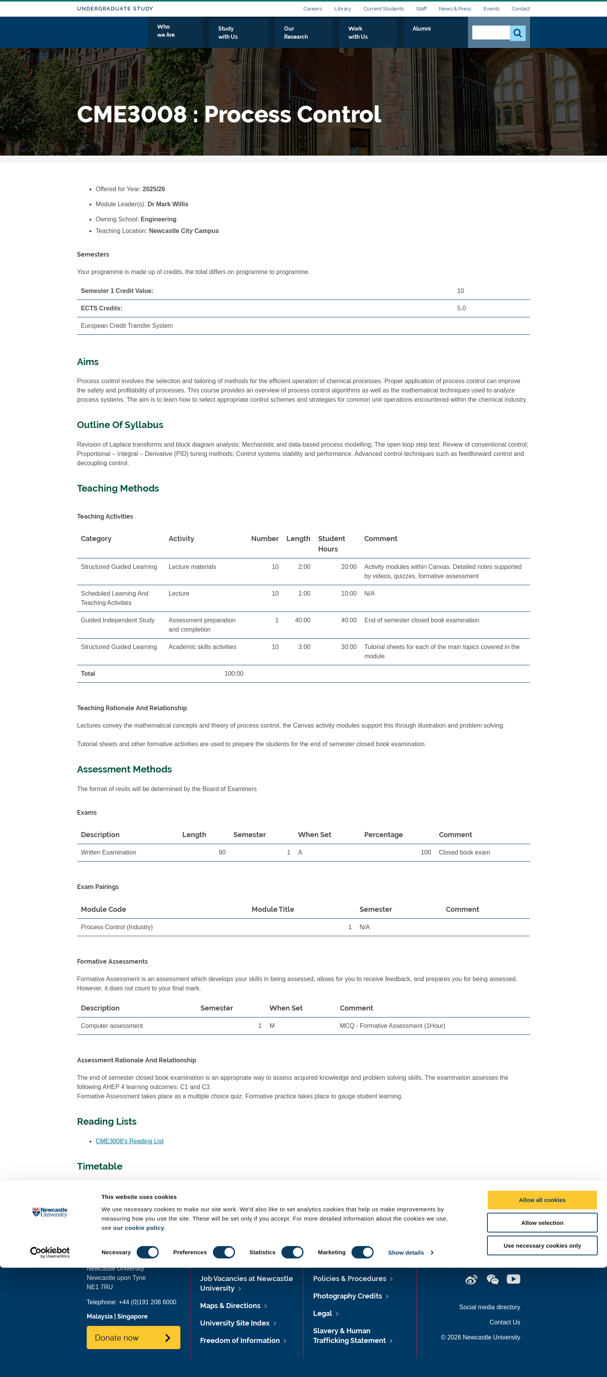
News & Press (455, 9)
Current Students (384, 9)
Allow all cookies (542, 1309)
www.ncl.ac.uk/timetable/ (184, 1186)
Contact (521, 9)
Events (491, 9)
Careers (313, 9)
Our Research (349, 37)
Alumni (445, 37)
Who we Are (243, 37)
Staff (421, 9)
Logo (112, 35)
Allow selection (542, 1332)
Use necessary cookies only (542, 1354)
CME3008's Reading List (130, 1141)
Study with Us (295, 37)
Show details (406, 1361)
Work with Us (402, 37)
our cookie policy (138, 1336)
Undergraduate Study (115, 9)
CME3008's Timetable (126, 1197)
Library (342, 9)
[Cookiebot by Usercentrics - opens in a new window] (50, 1362)
